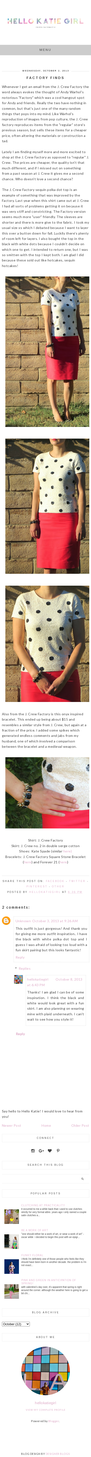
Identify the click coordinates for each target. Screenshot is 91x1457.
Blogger (53, 1421)
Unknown (23, 921)
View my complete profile (46, 1409)
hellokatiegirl (37, 979)
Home (46, 1125)
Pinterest (37, 886)
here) (67, 851)
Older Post (80, 1125)
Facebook (55, 881)
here (28, 862)
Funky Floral (32, 1255)
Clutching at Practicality (43, 1205)
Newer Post (11, 1125)
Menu (45, 50)
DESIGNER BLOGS (58, 1453)
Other (58, 886)
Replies (25, 968)
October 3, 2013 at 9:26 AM (55, 921)
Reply (20, 957)
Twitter (77, 881)
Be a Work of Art (34, 1230)
